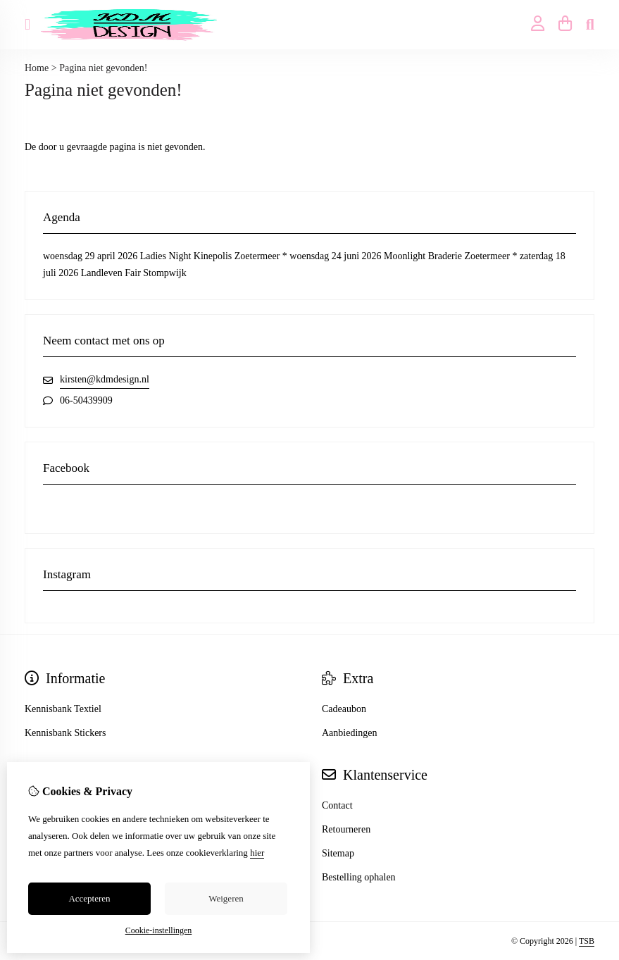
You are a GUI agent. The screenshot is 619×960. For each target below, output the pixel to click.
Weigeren (225, 898)
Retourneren (346, 829)
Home (37, 68)
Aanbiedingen (349, 733)
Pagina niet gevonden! (103, 68)
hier (257, 852)
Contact (337, 805)
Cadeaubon (344, 709)
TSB (586, 941)
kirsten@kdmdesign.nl (104, 379)
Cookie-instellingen (158, 930)
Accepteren (89, 898)
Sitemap (338, 853)
